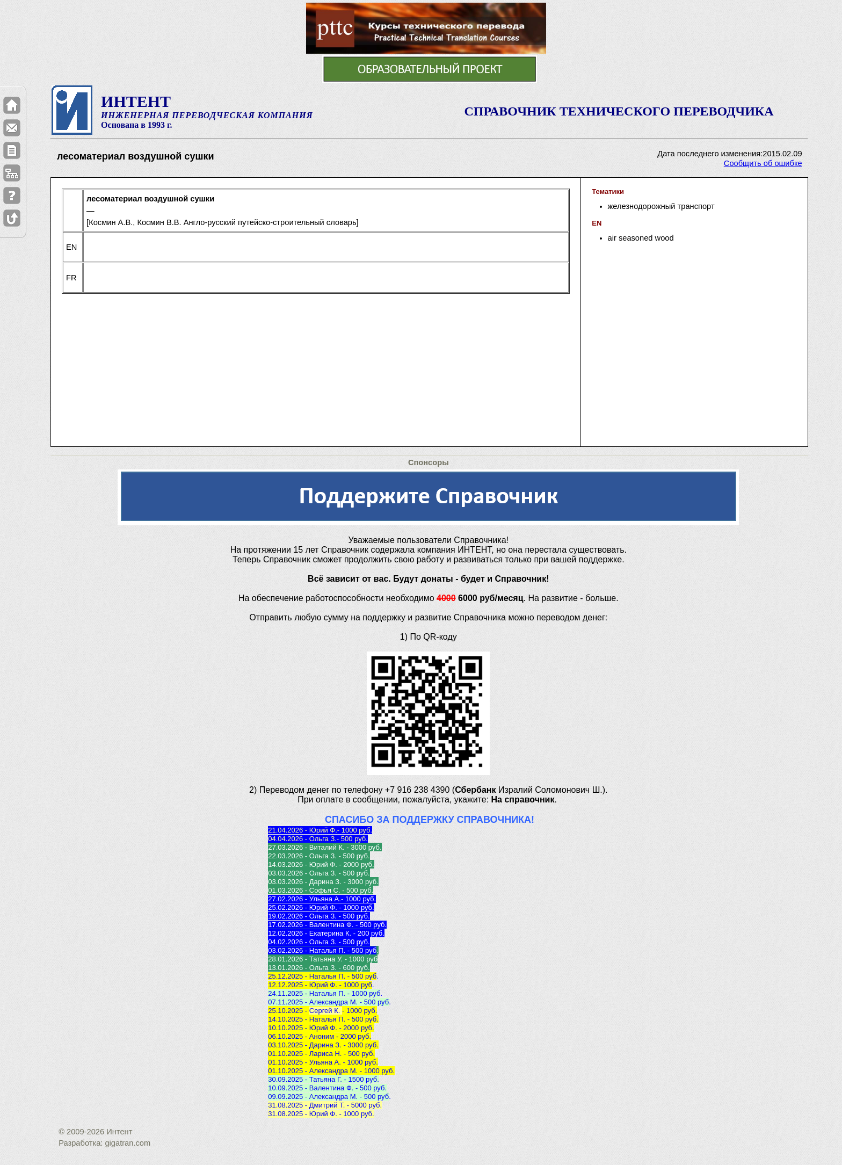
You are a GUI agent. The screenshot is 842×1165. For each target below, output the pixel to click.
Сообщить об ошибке (763, 163)
